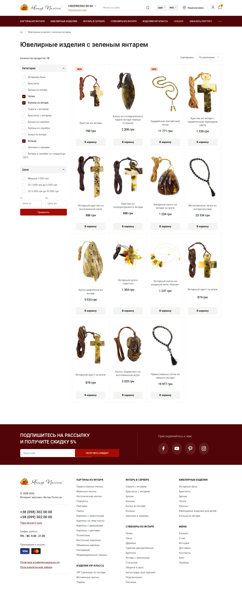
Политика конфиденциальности (40, 562)
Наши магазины (193, 7)
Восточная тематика (88, 540)
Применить (43, 212)
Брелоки (131, 552)
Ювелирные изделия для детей (197, 510)
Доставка (184, 548)
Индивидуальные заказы (91, 554)
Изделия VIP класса (155, 21)
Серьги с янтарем (38, 109)
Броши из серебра (38, 121)
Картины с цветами (88, 530)
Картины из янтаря (32, 21)
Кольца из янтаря (189, 515)
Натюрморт (83, 550)
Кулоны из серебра (39, 128)
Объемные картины (88, 545)
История (184, 543)
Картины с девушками (89, 525)
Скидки (178, 21)
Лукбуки (184, 562)
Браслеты (33, 83)
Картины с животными (90, 515)
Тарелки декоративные (140, 548)
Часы (129, 538)
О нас (182, 538)
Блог (182, 557)
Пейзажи (81, 506)
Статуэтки (131, 562)
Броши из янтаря (37, 89)
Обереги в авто (135, 567)
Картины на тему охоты (90, 520)
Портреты (82, 501)
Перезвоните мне (77, 10)
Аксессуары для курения (140, 572)
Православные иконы (89, 486)
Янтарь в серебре (94, 21)
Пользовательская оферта (36, 567)
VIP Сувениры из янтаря (90, 572)
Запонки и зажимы (39, 147)
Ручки (129, 533)
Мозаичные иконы (87, 577)
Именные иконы (86, 491)
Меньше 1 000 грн (38, 178)
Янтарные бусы (37, 77)
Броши (130, 496)
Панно (80, 510)
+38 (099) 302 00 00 (36, 516)
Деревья (131, 543)
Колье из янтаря (37, 134)
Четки (31, 96)
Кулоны (130, 501)
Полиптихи (83, 535)
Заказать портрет (200, 21)
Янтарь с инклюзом (137, 557)
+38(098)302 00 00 (80, 6)
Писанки (131, 582)
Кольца (32, 140)
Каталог (184, 533)
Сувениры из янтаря (124, 21)
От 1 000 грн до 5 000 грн (42, 184)
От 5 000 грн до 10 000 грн (43, 191)
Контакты (185, 552)
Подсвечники (134, 577)
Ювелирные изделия (64, 21)
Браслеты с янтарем (40, 115)
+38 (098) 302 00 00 (36, 511)
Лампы (80, 582)
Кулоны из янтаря (38, 102)
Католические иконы (89, 496)
